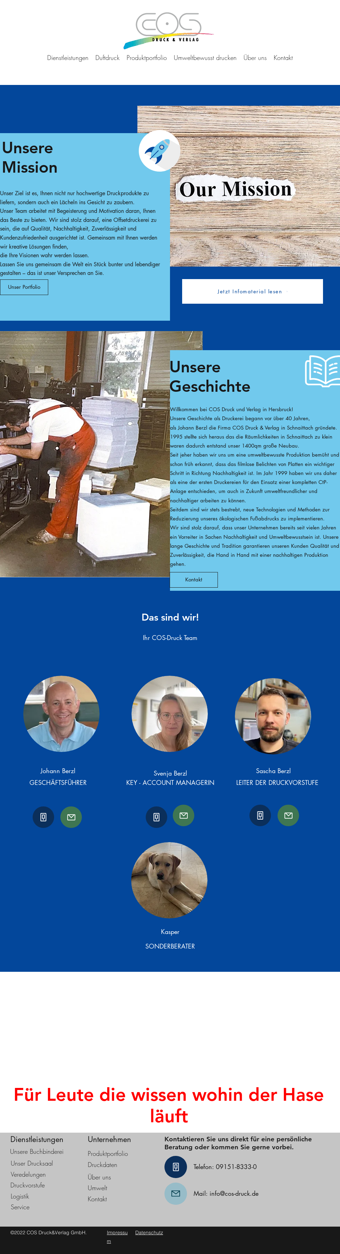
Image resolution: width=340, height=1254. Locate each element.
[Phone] (43, 817)
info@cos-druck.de (234, 1193)
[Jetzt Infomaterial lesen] (252, 291)
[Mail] (71, 817)
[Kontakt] (194, 580)
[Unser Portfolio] (24, 287)
